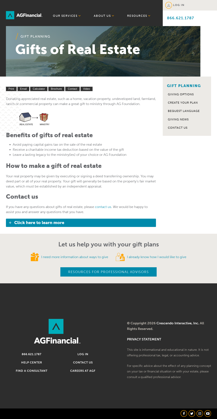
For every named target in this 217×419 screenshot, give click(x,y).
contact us (103, 207)
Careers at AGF (82, 370)
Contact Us (178, 127)
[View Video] (87, 89)
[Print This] (11, 89)
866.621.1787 (180, 18)
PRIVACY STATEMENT (144, 339)
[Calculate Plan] (38, 89)
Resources (139, 15)
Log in (82, 354)
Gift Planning (35, 36)
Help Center (31, 362)
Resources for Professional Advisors (108, 272)
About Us (104, 15)
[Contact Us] (72, 89)
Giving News (178, 119)
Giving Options (181, 94)
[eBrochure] (56, 89)
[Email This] (23, 89)
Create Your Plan (183, 102)
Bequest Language (184, 111)
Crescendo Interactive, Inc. (177, 323)
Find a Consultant (31, 370)
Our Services (67, 15)
